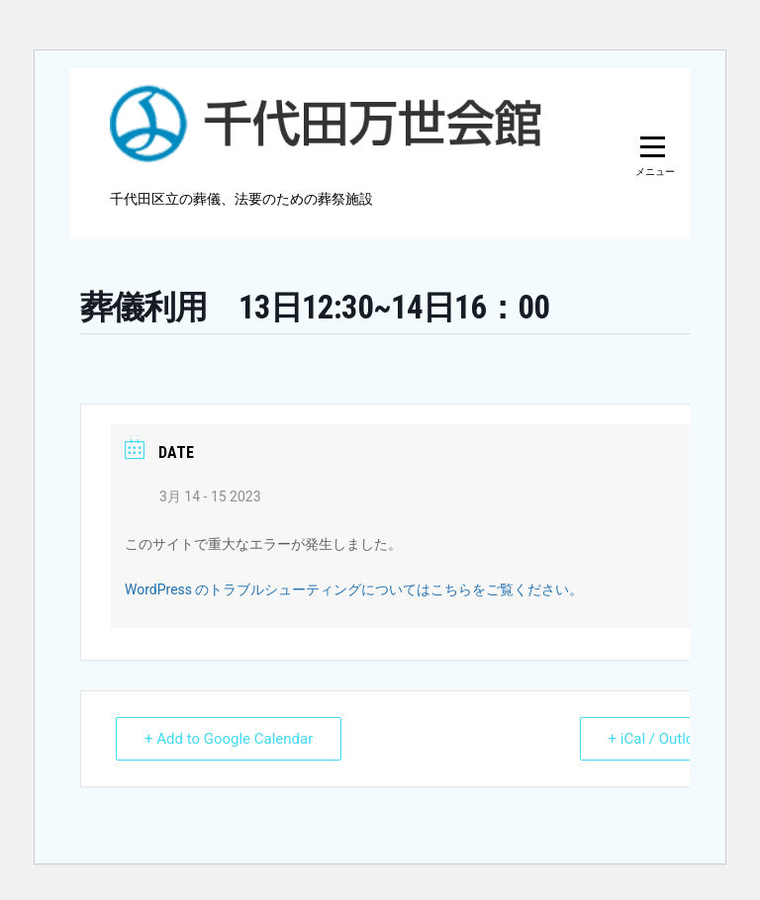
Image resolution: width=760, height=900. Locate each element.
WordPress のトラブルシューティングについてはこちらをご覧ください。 (354, 589)
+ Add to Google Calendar (228, 739)
